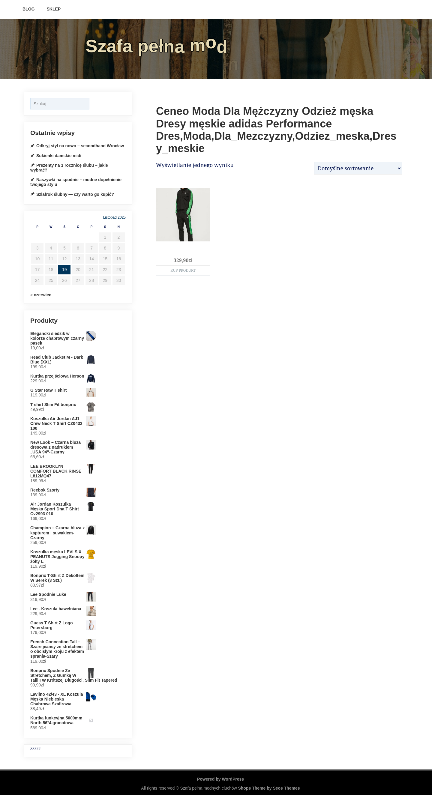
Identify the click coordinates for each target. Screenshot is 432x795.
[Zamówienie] (358, 168)
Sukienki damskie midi (58, 155)
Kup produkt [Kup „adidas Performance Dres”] (183, 270)
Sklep (53, 9)
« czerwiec (40, 294)
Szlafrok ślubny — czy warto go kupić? (75, 194)
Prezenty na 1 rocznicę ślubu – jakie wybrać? (69, 167)
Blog (28, 9)
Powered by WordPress (220, 779)
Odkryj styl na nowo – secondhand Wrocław (80, 145)
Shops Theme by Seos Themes (269, 788)
